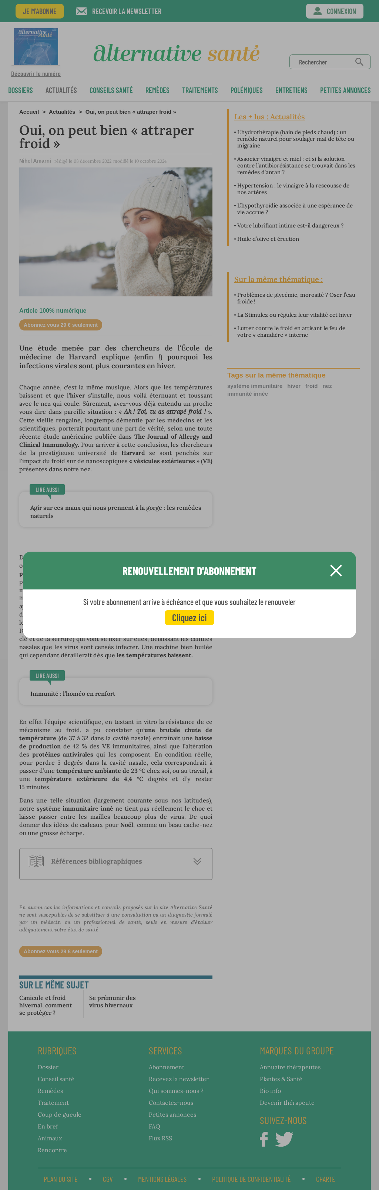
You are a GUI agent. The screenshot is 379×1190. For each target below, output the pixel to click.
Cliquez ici (189, 617)
